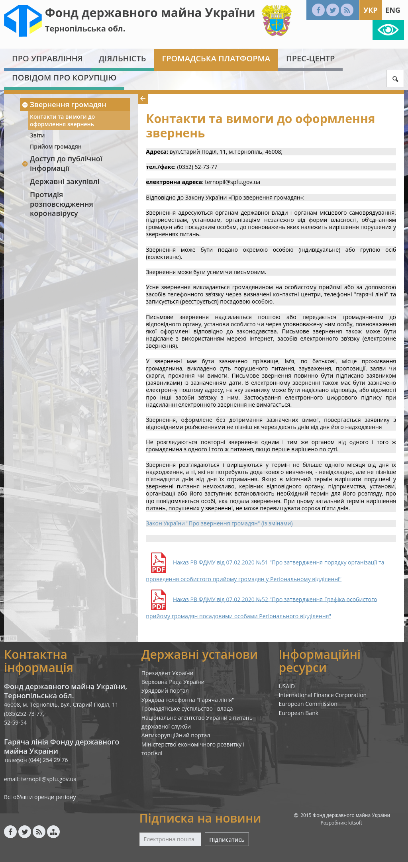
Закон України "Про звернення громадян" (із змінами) (219, 523)
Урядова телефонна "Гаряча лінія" (187, 699)
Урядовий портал (165, 690)
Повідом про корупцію (64, 77)
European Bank (298, 713)
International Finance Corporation (323, 695)
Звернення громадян (64, 104)
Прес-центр (310, 58)
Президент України (167, 673)
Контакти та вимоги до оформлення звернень (62, 120)
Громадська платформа (216, 58)
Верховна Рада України (173, 682)
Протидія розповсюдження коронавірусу (61, 204)
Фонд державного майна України (150, 12)
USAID (287, 686)
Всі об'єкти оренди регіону (40, 797)
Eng (392, 10)
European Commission (308, 703)
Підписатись (226, 839)
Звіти (37, 135)
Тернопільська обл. (85, 28)
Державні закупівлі (65, 181)
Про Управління (47, 58)
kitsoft (355, 822)
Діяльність (122, 58)
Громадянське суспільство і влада (187, 708)
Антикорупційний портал (175, 735)
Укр (370, 10)
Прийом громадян (56, 146)
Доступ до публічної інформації (62, 163)
